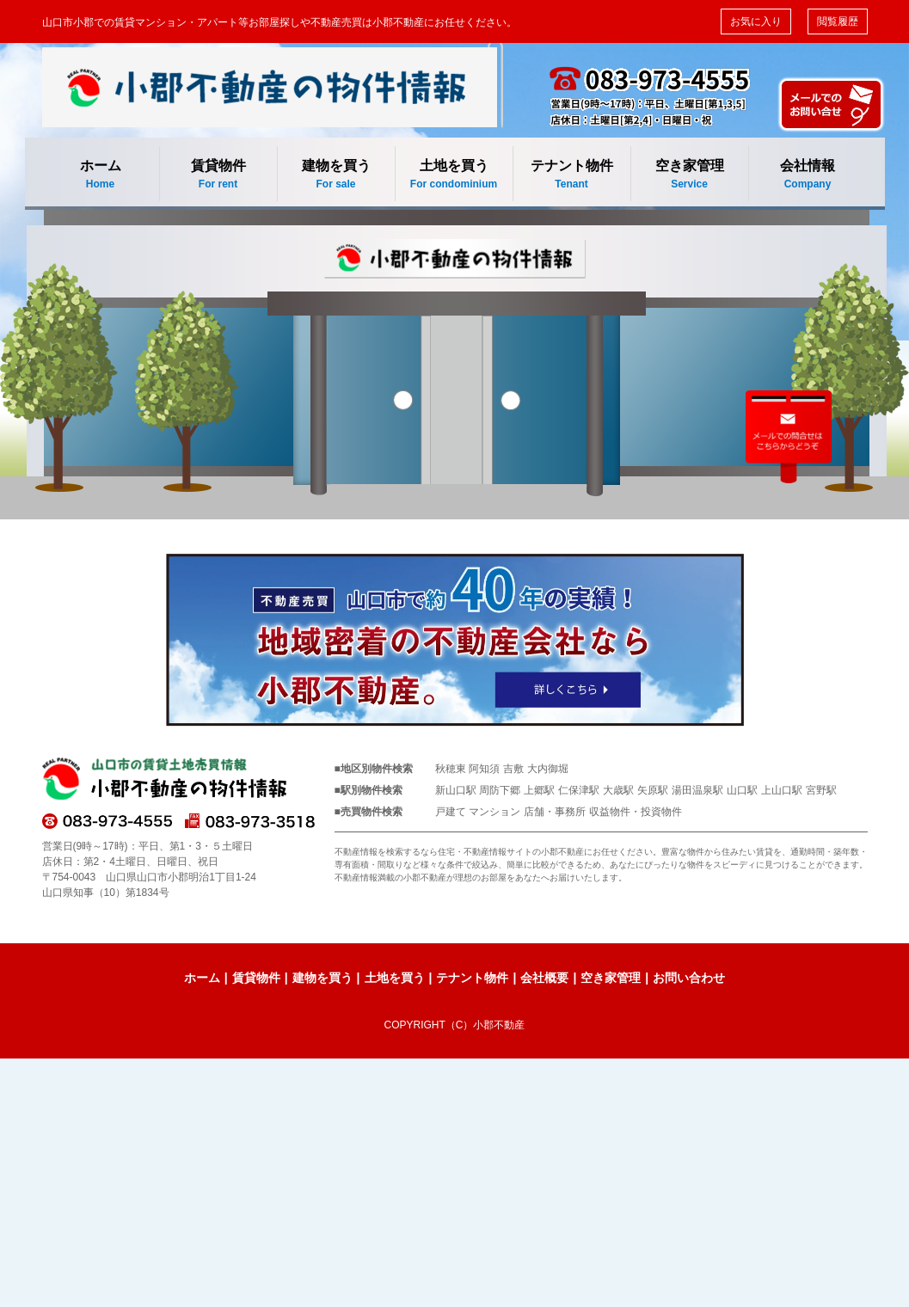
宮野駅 (821, 790)
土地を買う (454, 175)
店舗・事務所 (555, 812)
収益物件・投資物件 (635, 812)
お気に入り (756, 21)
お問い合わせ (689, 978)
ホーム (100, 175)
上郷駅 (539, 790)
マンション (494, 812)
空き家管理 (689, 175)
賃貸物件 (218, 175)
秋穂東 (450, 769)
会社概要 (544, 978)
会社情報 (808, 175)
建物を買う (336, 175)
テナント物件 (571, 175)
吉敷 (513, 769)
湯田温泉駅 (697, 790)
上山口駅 (781, 790)
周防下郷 (499, 790)
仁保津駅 (578, 790)
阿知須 (484, 769)
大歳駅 (618, 790)
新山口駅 (455, 790)
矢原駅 (652, 790)
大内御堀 (547, 769)
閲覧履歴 (837, 21)
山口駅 (742, 790)
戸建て (450, 812)
